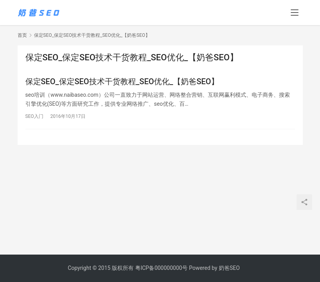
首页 (22, 35)
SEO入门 (34, 116)
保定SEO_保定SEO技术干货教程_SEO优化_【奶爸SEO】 (122, 81)
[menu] (294, 12)
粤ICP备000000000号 (161, 268)
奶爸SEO (229, 268)
